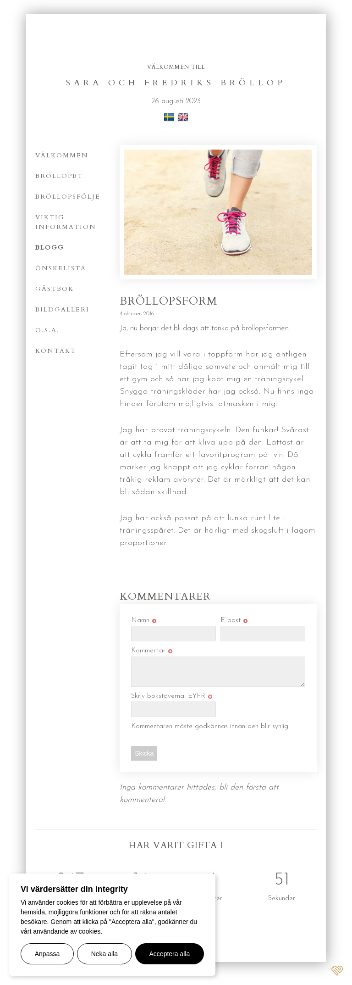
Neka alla (104, 953)
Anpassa (47, 953)
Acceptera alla (169, 953)
